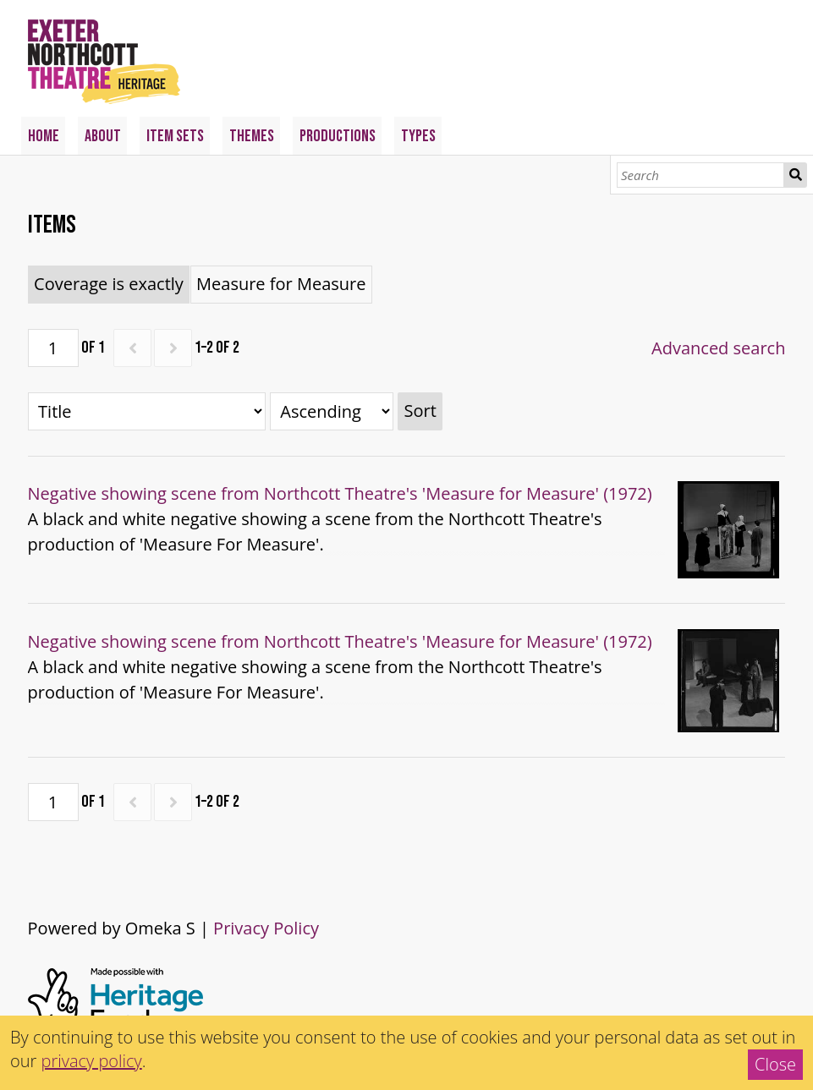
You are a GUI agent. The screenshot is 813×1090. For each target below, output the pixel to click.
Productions (337, 136)
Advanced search (718, 348)
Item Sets (175, 136)
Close (775, 1064)
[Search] (700, 175)
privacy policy (91, 1060)
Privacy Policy (266, 928)
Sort (420, 410)
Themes (251, 136)
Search (795, 175)
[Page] (53, 348)
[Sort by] (147, 411)
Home (43, 136)
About (103, 136)
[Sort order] (331, 411)
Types (418, 136)
